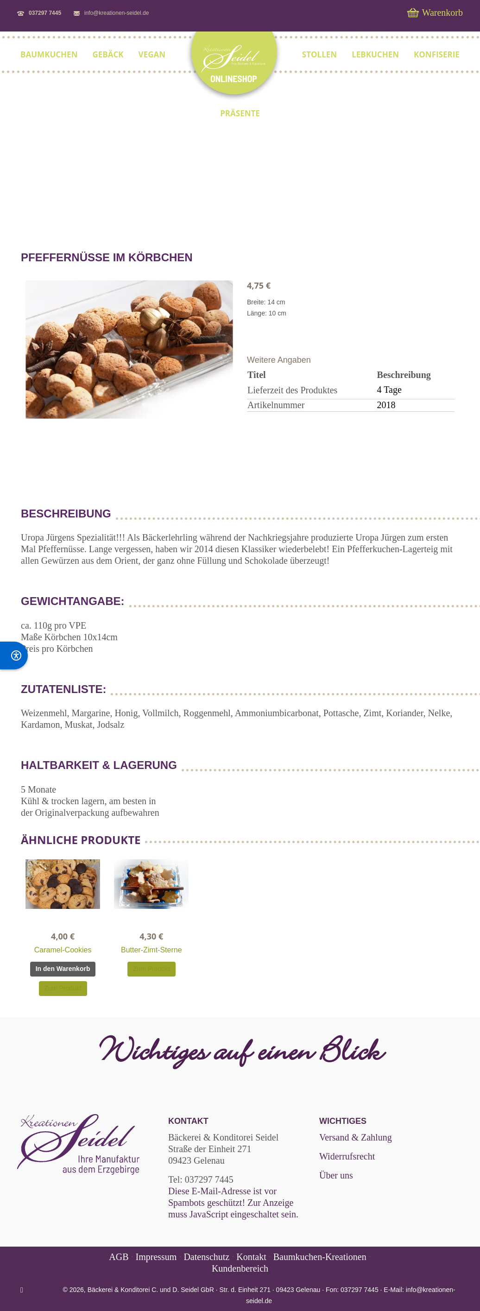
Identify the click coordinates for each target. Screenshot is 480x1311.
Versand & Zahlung (355, 1137)
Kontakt (251, 1257)
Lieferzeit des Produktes (292, 390)
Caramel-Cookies (63, 950)
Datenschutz (206, 1257)
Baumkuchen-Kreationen (319, 1257)
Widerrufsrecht (347, 1156)
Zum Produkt (63, 988)
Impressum (156, 1257)
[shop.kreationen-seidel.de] (234, 67)
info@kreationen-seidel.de (116, 13)
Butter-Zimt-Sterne (151, 950)
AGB (120, 1257)
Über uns (336, 1175)
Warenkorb (435, 12)
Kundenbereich (240, 1268)
